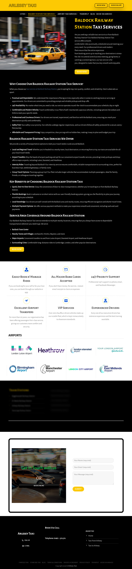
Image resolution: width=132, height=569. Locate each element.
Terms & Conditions (54, 562)
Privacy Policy (85, 562)
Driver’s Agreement (71, 562)
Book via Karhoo (104, 14)
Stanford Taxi (35, 562)
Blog (93, 14)
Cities (23, 14)
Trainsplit (84, 14)
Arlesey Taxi (26, 533)
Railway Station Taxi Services (42, 14)
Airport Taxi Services (68, 14)
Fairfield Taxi (24, 562)
